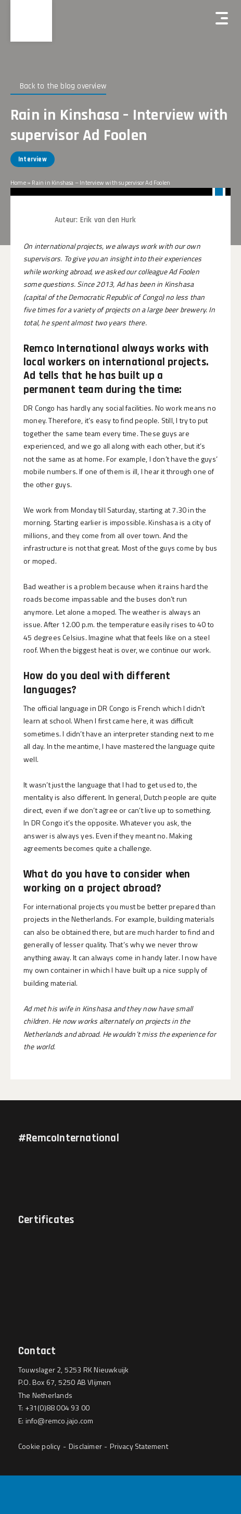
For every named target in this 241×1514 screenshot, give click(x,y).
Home (18, 182)
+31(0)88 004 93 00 (57, 1407)
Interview (32, 159)
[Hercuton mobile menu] (222, 19)
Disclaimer (85, 1446)
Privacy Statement (139, 1446)
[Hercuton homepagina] (31, 21)
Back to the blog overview (63, 86)
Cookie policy (39, 1446)
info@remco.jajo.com (60, 1420)
